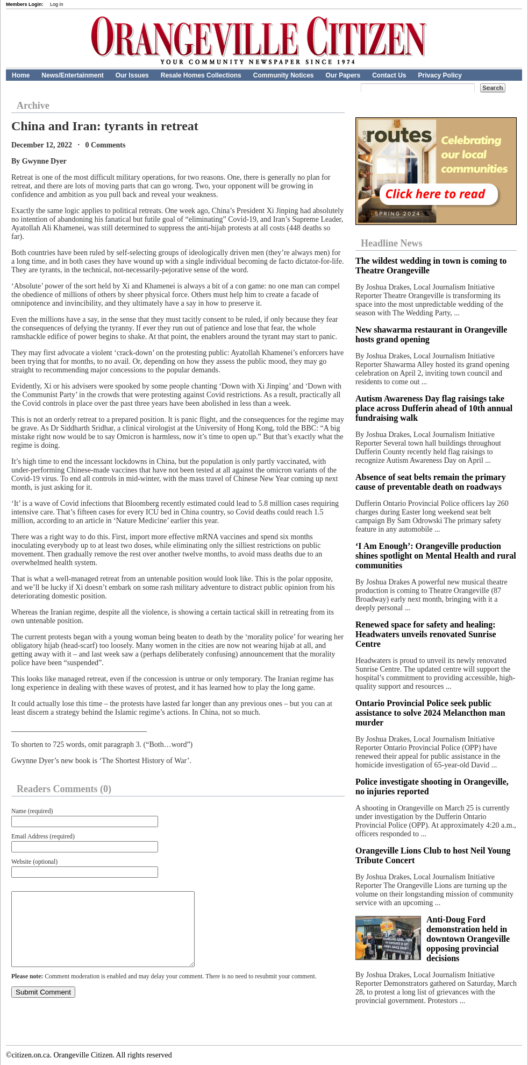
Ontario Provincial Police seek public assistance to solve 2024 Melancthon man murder (430, 713)
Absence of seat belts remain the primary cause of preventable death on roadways (430, 481)
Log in (56, 4)
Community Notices (283, 75)
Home (21, 75)
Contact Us (389, 75)
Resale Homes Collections (201, 75)
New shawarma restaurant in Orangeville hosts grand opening (431, 334)
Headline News (392, 243)
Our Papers (342, 75)
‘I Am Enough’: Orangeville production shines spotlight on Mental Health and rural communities (435, 555)
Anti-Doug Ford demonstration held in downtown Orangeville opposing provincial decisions (468, 939)
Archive (33, 105)
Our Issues (132, 75)
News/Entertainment (72, 75)
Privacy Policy (440, 75)
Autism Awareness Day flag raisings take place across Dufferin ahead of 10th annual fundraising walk (433, 408)
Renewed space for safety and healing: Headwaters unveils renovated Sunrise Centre (425, 634)
